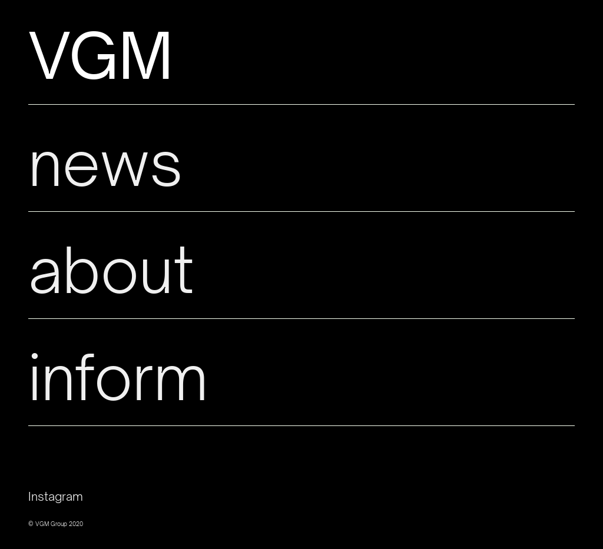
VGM (101, 56)
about (111, 269)
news (105, 162)
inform (118, 376)
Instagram (55, 496)
